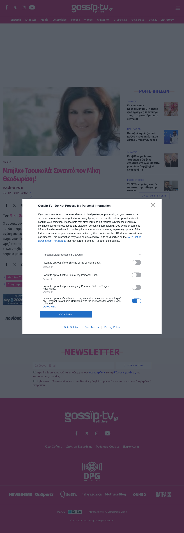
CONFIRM (66, 314)
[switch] (136, 262)
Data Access (92, 327)
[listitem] (92, 255)
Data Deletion (71, 327)
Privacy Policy (112, 327)
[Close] (154, 206)
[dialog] (92, 266)
